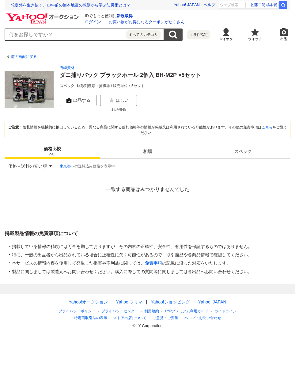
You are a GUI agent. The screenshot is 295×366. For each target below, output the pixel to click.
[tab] (52, 151)
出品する (78, 100)
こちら (267, 127)
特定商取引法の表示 (90, 318)
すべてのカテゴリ (143, 34)
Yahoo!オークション (88, 301)
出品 (283, 39)
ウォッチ (255, 39)
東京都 (65, 166)
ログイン (93, 22)
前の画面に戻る (24, 57)
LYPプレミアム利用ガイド (187, 311)
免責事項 (153, 263)
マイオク (226, 39)
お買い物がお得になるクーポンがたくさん (146, 22)
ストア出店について (129, 318)
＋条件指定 (198, 34)
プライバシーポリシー (77, 311)
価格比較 (52, 152)
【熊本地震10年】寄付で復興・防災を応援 (49, 5)
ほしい (118, 100)
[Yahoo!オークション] (43, 15)
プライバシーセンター (119, 311)
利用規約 (151, 311)
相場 (147, 151)
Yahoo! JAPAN (187, 4)
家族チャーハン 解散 (262, 5)
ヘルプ (209, 4)
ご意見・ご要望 (165, 318)
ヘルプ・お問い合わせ (202, 318)
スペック (243, 151)
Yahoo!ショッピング (170, 301)
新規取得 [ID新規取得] (125, 15)
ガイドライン (225, 311)
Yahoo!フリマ (129, 301)
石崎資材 (67, 68)
